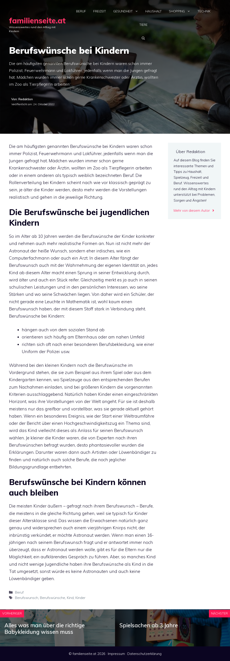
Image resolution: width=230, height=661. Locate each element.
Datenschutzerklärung (144, 654)
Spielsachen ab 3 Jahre (148, 625)
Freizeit (99, 11)
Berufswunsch (26, 597)
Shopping (181, 11)
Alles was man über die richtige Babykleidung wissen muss (44, 628)
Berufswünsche (52, 597)
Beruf (81, 11)
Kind (70, 597)
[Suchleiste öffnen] (143, 38)
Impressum (116, 654)
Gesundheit (127, 11)
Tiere (143, 25)
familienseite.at (37, 20)
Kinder (80, 597)
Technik (203, 11)
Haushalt (153, 11)
